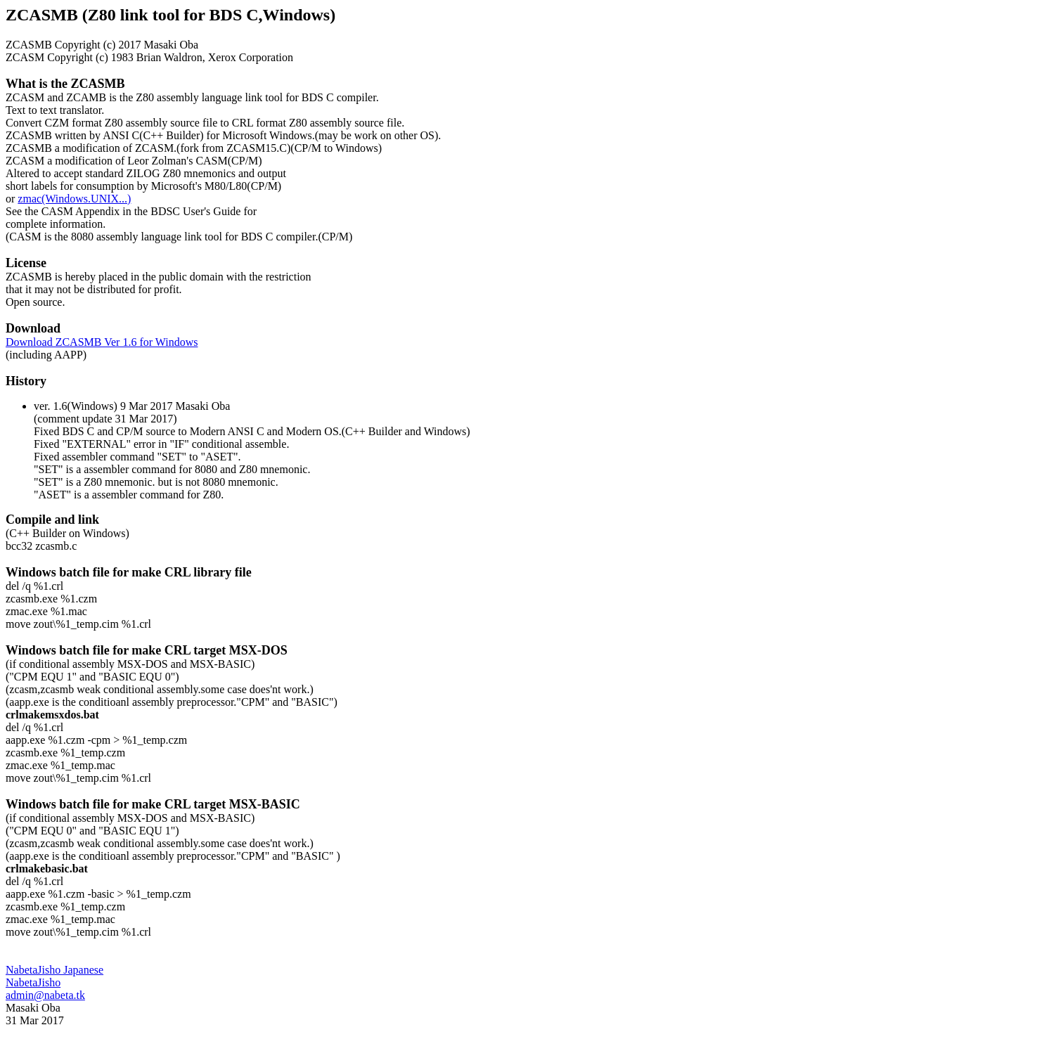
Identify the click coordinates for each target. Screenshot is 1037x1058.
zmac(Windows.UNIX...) (74, 199)
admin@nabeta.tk (45, 995)
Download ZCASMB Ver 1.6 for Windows (102, 342)
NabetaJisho (33, 982)
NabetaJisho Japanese (54, 970)
